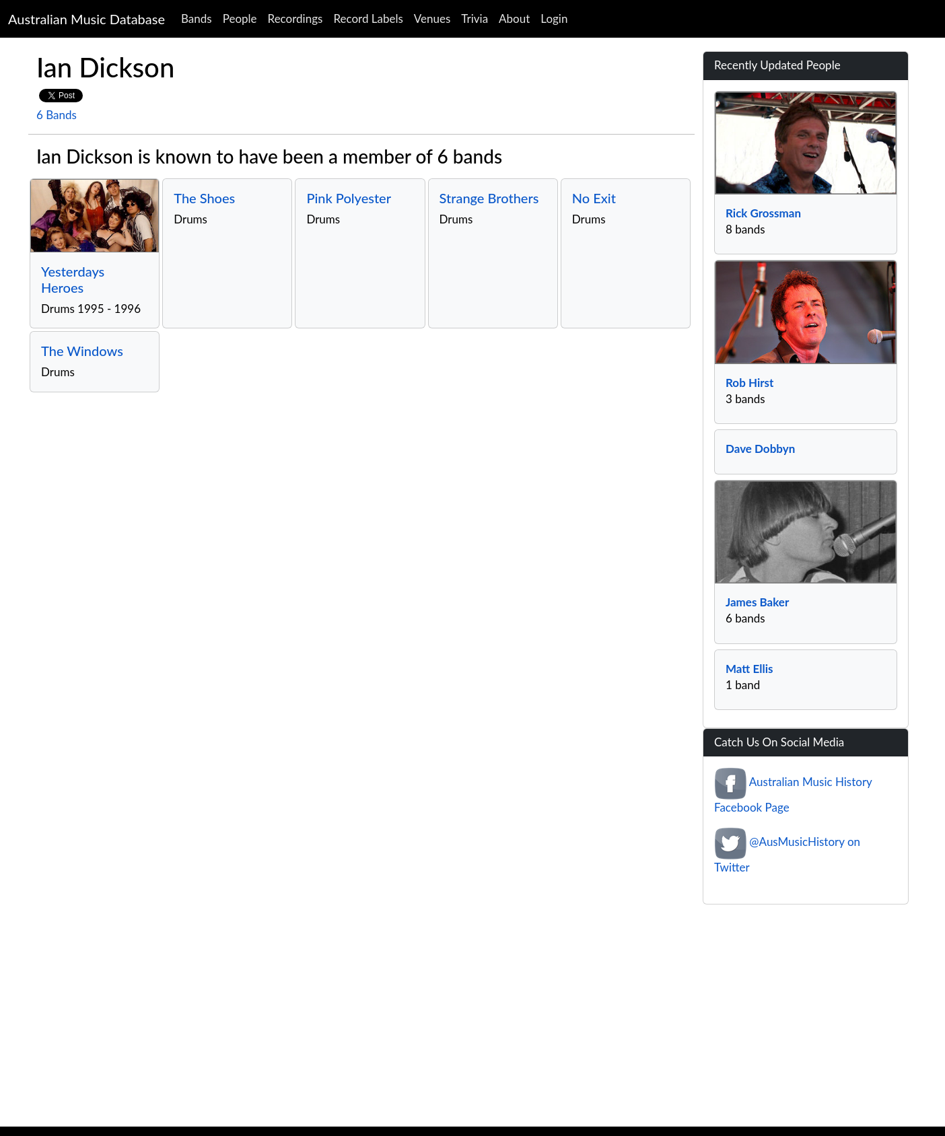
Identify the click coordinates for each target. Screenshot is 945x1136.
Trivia (474, 18)
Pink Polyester (348, 198)
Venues (432, 18)
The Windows (82, 351)
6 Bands (56, 115)
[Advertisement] (472, 1019)
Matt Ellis (749, 669)
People (240, 18)
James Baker (757, 602)
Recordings (295, 18)
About (514, 18)
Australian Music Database (86, 19)
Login (553, 18)
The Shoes (204, 198)
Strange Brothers (489, 198)
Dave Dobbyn (760, 448)
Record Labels (368, 18)
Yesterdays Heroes (72, 279)
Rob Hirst (749, 383)
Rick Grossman (763, 213)
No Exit (594, 198)
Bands (196, 18)
